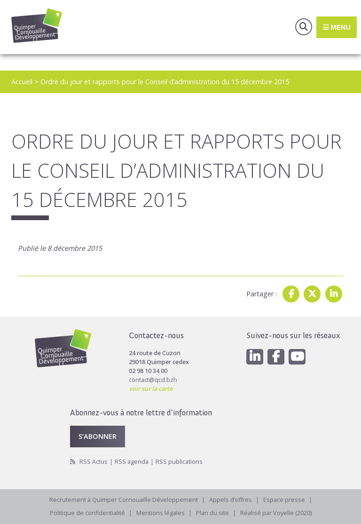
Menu (336, 27)
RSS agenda (132, 462)
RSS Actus (93, 462)
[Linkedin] (254, 357)
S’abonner (97, 436)
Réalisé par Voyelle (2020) (276, 513)
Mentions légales (160, 513)
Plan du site (212, 513)
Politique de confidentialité (87, 513)
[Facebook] (275, 357)
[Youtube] (297, 357)
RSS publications (179, 462)
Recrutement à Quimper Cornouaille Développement (123, 500)
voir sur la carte (151, 389)
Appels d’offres (230, 500)
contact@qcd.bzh (153, 380)
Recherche (303, 27)
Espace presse (284, 500)
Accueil (21, 81)
